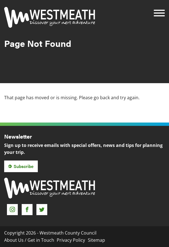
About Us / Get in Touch (29, 240)
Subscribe (24, 166)
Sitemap (96, 240)
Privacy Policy (71, 240)
